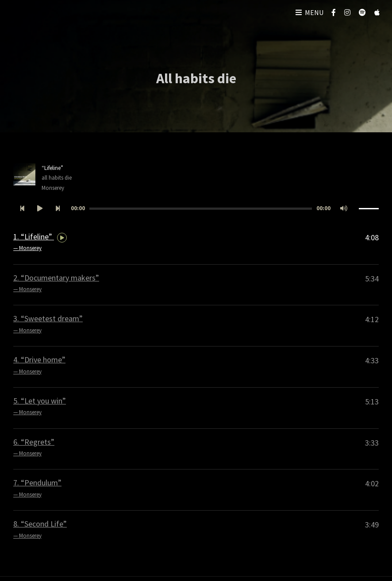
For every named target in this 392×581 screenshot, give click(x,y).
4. (39, 365)
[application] (196, 208)
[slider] (200, 209)
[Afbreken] (344, 208)
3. (48, 324)
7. (37, 488)
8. (40, 530)
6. (33, 448)
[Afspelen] (40, 208)
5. (39, 407)
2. (56, 284)
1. (40, 242)
